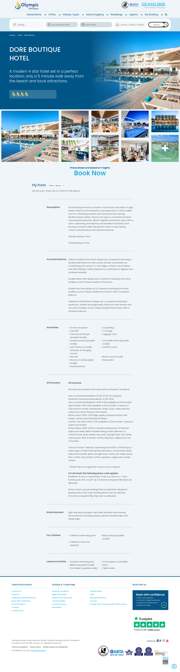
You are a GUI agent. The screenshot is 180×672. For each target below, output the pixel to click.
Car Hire (93, 601)
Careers (15, 607)
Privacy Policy (35, 647)
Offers (52, 14)
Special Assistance (98, 597)
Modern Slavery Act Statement (55, 647)
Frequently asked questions (24, 597)
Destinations (34, 14)
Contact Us (16, 591)
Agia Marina (29, 35)
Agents (133, 14)
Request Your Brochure (62, 597)
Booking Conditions (60, 591)
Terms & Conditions (20, 647)
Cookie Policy (18, 610)
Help (92, 594)
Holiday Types (71, 14)
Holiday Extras (96, 591)
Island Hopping (95, 14)
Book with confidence (21, 601)
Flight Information (59, 594)
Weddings (117, 14)
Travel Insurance (59, 604)
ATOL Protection (18, 604)
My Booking (151, 14)
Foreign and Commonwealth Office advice (108, 604)
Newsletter (56, 607)
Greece (12, 35)
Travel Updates (58, 601)
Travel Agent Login (38, 650)
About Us (15, 594)
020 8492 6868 (153, 4)
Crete (20, 35)
